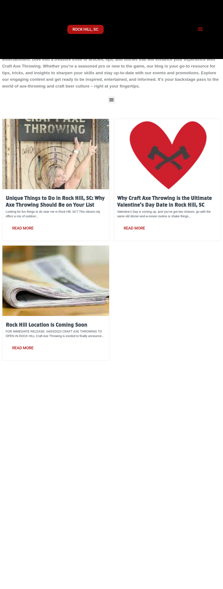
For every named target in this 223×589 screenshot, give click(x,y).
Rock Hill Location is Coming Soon (46, 325)
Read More (23, 228)
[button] (200, 29)
